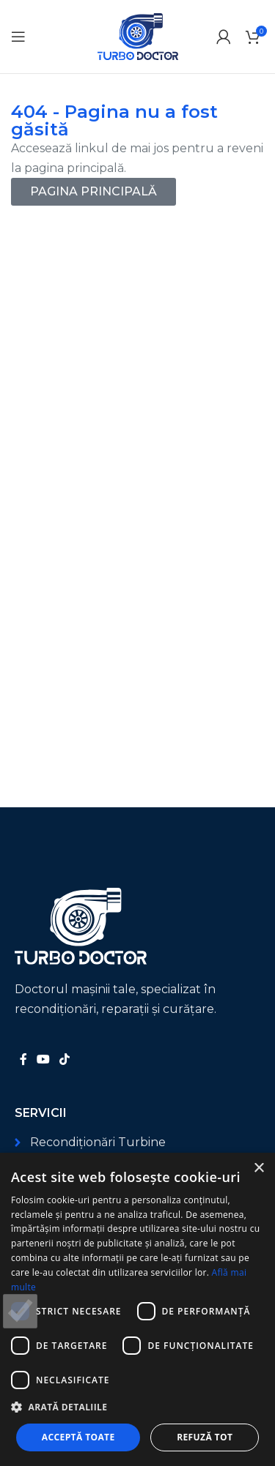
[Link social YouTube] (43, 1059)
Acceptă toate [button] (78, 1437)
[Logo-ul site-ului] (138, 35)
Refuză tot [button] (204, 1437)
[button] (137, 1407)
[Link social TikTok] (65, 1059)
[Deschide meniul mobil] (18, 36)
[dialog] (137, 1309)
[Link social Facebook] (23, 1059)
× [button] (258, 1168)
